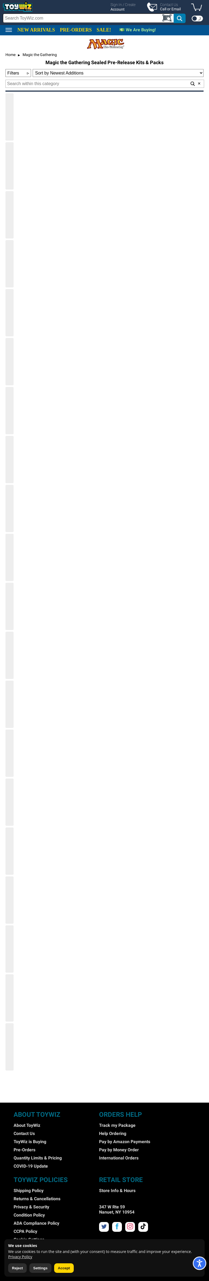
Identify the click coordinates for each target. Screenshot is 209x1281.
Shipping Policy (29, 1190)
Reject (17, 1268)
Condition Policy (29, 1215)
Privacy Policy (20, 1256)
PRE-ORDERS (76, 30)
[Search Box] (88, 18)
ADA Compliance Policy (36, 1223)
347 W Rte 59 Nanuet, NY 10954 (116, 1209)
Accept (64, 1268)
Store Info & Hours (117, 1190)
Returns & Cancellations (37, 1198)
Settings (40, 1268)
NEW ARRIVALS (36, 30)
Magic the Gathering (39, 54)
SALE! (104, 30)
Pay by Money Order (119, 1149)
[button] (198, 7)
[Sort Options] (118, 73)
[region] (104, 12)
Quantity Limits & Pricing (38, 1158)
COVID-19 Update (31, 1166)
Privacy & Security (31, 1206)
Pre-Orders (24, 1149)
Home (10, 54)
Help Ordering (112, 1133)
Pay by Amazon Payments (124, 1141)
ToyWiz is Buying (30, 1141)
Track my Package (117, 1125)
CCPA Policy (25, 1231)
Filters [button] (18, 73)
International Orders (119, 1158)
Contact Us (24, 1133)
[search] (94, 18)
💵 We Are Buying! (137, 29)
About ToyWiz (27, 1125)
